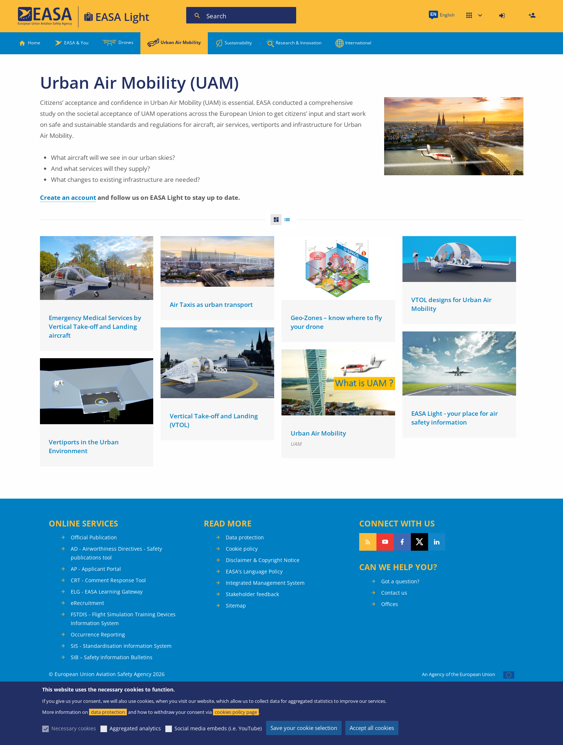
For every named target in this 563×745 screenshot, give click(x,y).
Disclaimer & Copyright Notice (262, 560)
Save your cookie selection (304, 727)
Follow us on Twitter (419, 542)
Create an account (68, 197)
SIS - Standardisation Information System (121, 645)
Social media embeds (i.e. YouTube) (218, 728)
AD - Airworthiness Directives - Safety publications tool (116, 553)
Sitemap (236, 605)
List (289, 220)
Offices (389, 604)
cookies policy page (236, 712)
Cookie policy (242, 548)
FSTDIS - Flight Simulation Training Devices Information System (123, 619)
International (358, 43)
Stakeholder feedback (252, 594)
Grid (274, 220)
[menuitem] (503, 16)
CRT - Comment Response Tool (108, 580)
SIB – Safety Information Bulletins (111, 657)
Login (503, 16)
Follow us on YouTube (385, 542)
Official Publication (94, 537)
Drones (125, 42)
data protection (108, 712)
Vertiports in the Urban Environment (84, 445)
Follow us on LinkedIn (436, 542)
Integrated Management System (265, 582)
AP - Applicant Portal (96, 568)
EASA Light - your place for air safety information (454, 415)
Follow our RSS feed (367, 542)
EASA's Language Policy (254, 571)
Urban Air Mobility (181, 42)
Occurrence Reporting (98, 634)
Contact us (394, 592)
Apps (474, 16)
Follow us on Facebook (402, 542)
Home (34, 43)
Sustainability (238, 43)
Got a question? (400, 581)
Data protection (245, 537)
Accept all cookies (372, 727)
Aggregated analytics (135, 728)
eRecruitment (87, 602)
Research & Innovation (298, 43)
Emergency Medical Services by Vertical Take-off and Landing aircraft (95, 326)
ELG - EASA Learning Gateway (107, 591)
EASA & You (76, 43)
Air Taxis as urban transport (211, 304)
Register (533, 16)
